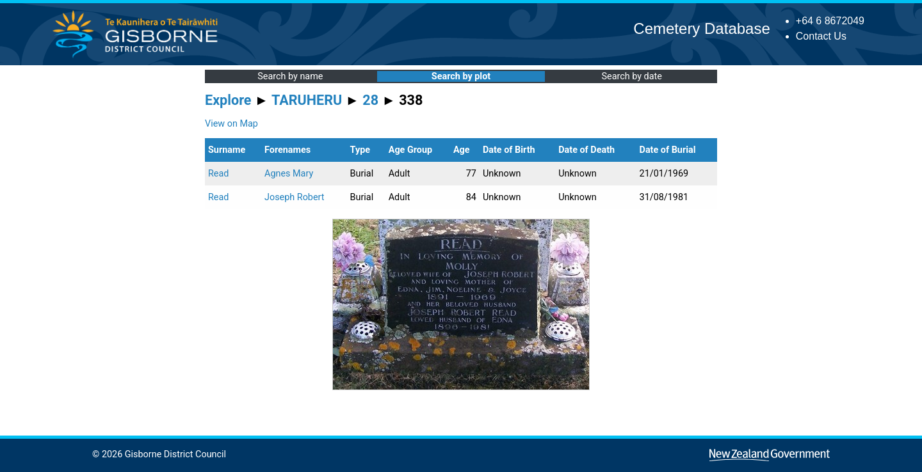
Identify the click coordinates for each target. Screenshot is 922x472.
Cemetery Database (701, 28)
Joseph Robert (294, 197)
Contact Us (821, 36)
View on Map (231, 123)
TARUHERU (306, 100)
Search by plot (461, 76)
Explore (228, 100)
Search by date (631, 76)
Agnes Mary (288, 173)
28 (370, 100)
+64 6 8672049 (830, 20)
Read (218, 173)
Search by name (290, 76)
